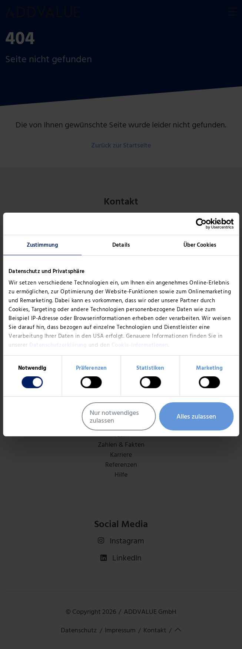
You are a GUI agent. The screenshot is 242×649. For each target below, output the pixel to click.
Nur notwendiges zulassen (114, 416)
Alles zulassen (196, 416)
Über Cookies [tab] (199, 244)
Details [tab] (121, 244)
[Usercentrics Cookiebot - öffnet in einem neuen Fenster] (201, 223)
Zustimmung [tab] (42, 244)
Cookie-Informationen (140, 344)
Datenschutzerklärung (58, 344)
